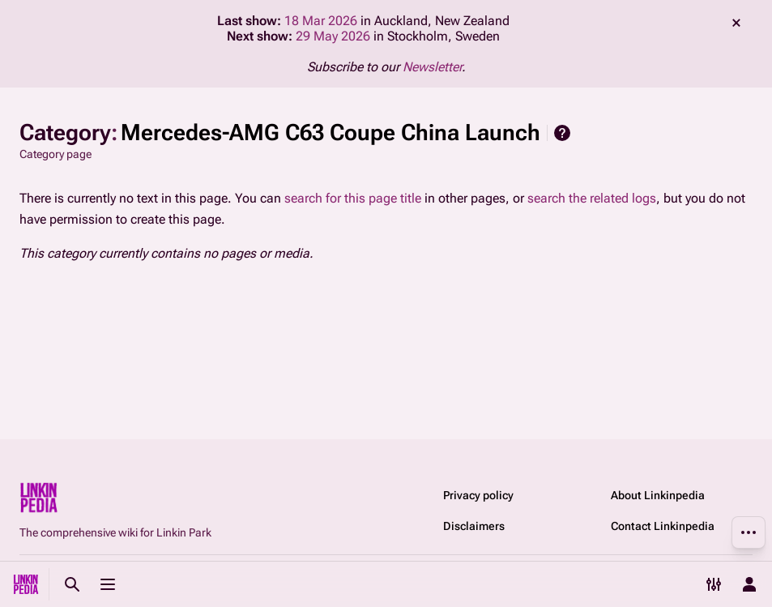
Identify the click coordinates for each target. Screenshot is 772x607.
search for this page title (352, 198)
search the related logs (591, 198)
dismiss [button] (736, 22)
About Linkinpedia (658, 495)
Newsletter (432, 67)
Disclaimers (474, 525)
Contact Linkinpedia (662, 525)
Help (562, 133)
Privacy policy (478, 495)
